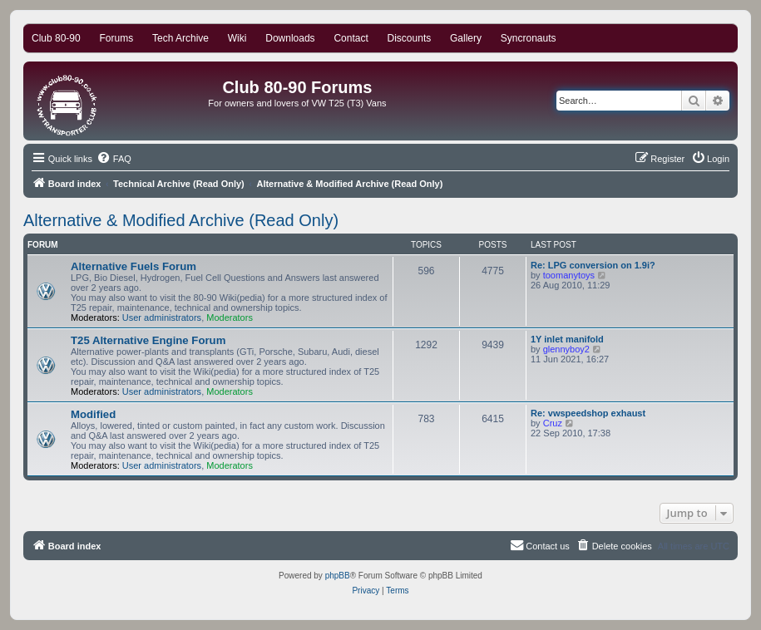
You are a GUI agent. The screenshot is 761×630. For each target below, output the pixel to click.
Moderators (229, 317)
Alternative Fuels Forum (133, 266)
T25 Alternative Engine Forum (148, 340)
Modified (93, 414)
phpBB (337, 575)
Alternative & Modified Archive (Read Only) (180, 220)
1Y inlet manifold (567, 339)
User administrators (161, 317)
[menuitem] (113, 159)
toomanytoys (569, 275)
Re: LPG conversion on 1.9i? (593, 265)
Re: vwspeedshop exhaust (588, 413)
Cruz (552, 423)
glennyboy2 (566, 349)
